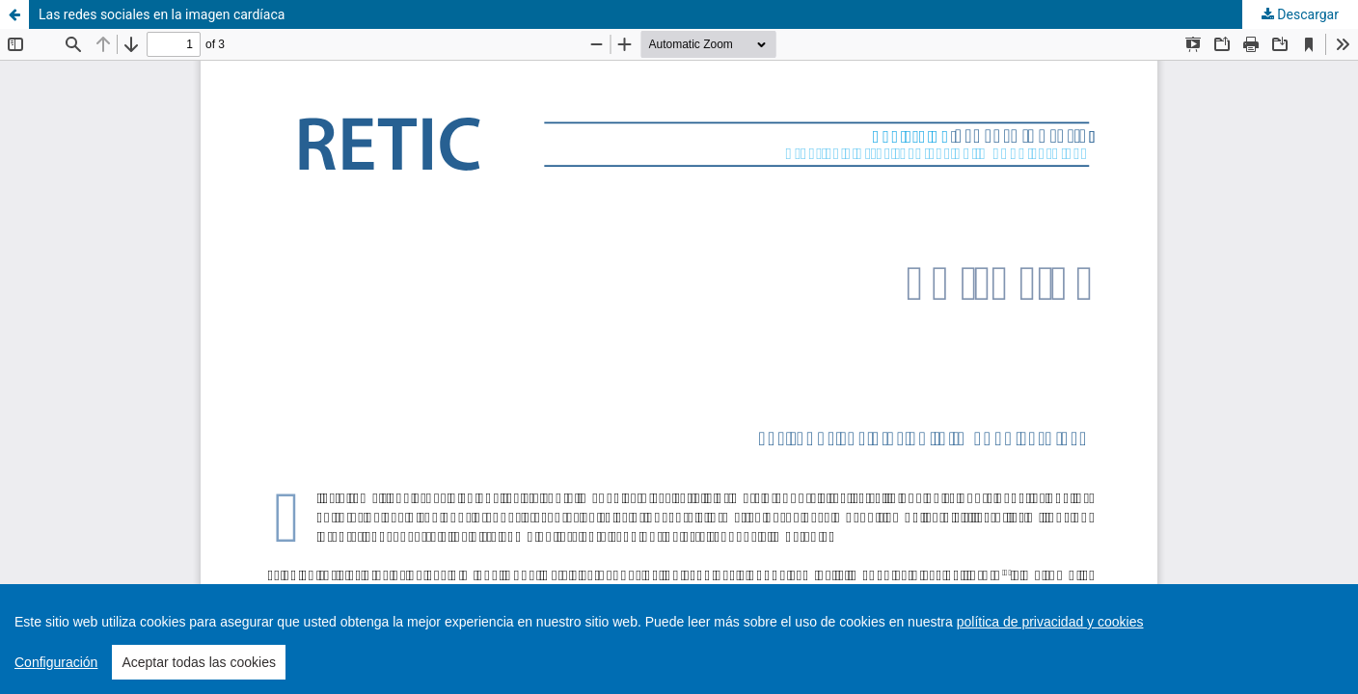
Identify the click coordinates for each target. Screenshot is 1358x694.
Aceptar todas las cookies (199, 662)
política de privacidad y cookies (1050, 621)
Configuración (55, 662)
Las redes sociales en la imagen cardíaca (162, 14)
